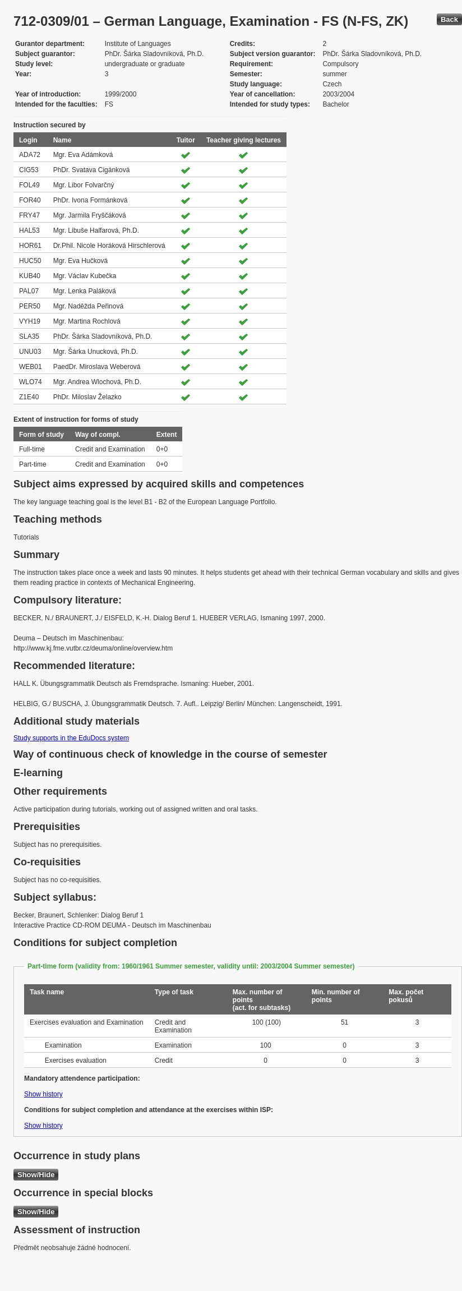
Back (449, 19)
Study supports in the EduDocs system (71, 738)
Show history (43, 1094)
